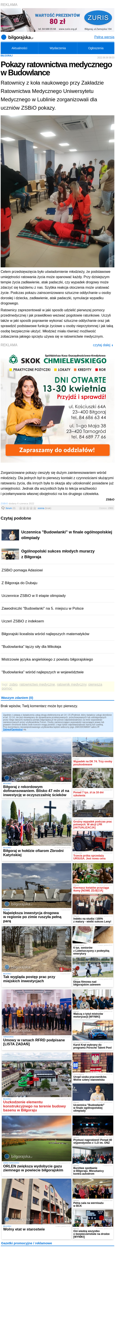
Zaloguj (7, 729)
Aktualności (19, 48)
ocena (44, 508)
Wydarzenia (58, 48)
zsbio (13, 684)
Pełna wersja (104, 37)
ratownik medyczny (72, 684)
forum (11, 508)
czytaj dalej (103, 345)
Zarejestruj (17, 729)
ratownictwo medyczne (37, 684)
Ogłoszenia (95, 48)
